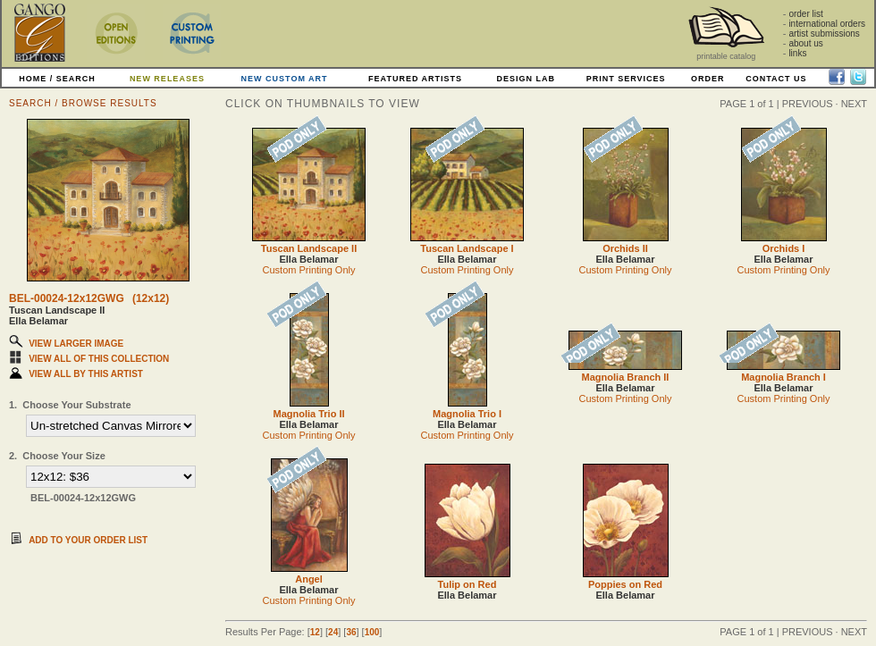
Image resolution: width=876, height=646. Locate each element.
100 (372, 632)
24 (333, 632)
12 (315, 632)
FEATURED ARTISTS (415, 78)
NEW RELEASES (167, 78)
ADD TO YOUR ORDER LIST (88, 540)
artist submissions (823, 33)
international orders (826, 24)
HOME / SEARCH (57, 78)
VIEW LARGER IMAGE (76, 343)
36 (351, 632)
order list (805, 14)
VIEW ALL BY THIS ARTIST (86, 374)
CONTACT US (775, 78)
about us (805, 43)
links (797, 53)
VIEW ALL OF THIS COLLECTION (99, 359)
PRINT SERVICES (626, 78)
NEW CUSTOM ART (284, 78)
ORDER (708, 78)
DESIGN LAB (525, 78)
